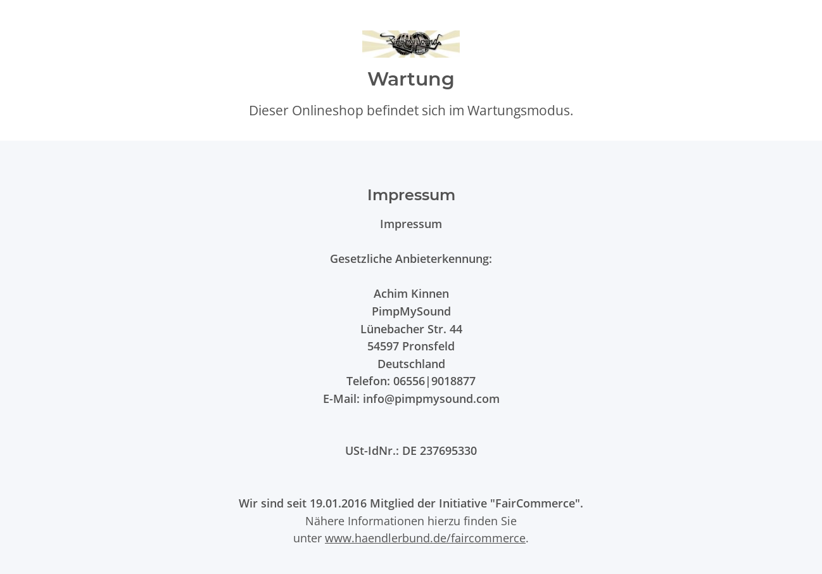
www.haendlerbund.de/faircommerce (425, 537)
